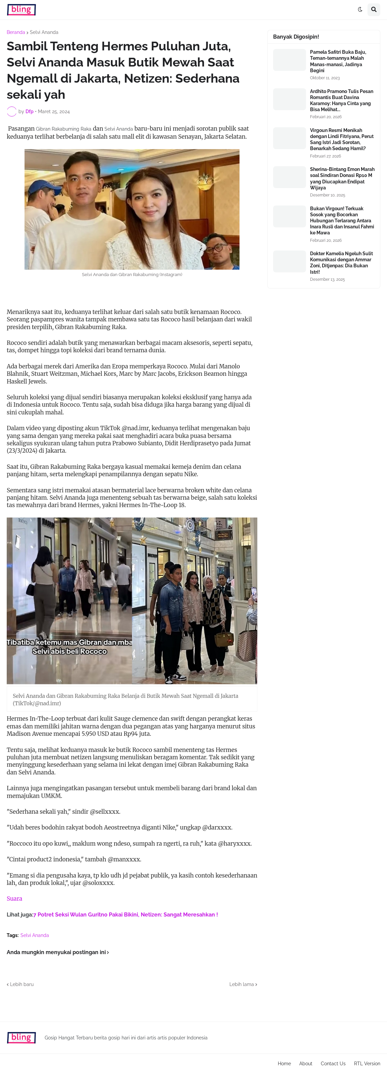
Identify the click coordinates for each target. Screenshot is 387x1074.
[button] (360, 9)
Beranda (16, 32)
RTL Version (367, 1063)
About (305, 1063)
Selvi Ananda (44, 32)
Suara (14, 898)
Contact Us (333, 1063)
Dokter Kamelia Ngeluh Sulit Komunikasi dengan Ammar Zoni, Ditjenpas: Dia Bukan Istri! (341, 263)
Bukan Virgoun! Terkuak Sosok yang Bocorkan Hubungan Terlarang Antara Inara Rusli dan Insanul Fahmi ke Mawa (342, 221)
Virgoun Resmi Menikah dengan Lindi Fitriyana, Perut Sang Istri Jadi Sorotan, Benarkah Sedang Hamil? (342, 139)
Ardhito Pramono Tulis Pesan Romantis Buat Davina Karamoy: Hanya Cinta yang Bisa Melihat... (341, 101)
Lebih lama (241, 984)
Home (284, 1063)
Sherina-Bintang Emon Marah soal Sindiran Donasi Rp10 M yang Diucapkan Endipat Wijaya (342, 178)
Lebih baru (22, 984)
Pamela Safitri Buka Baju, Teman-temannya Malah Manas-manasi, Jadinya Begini (338, 61)
